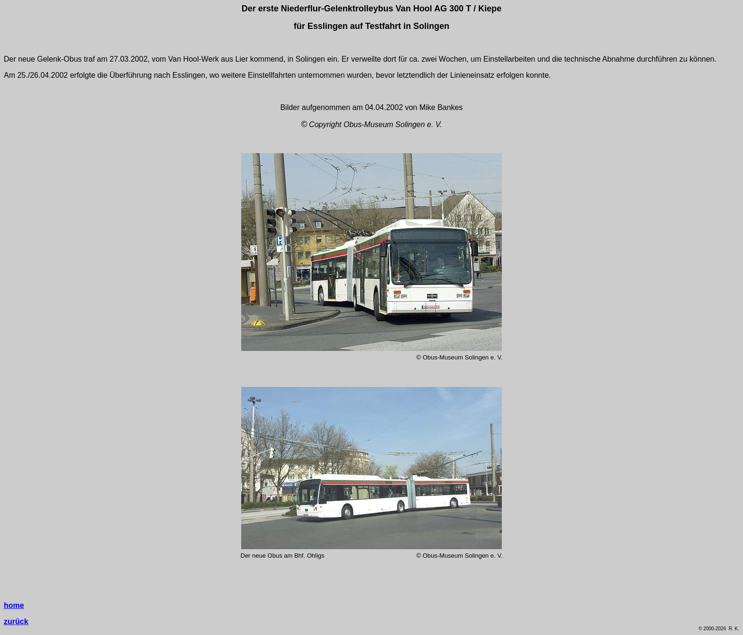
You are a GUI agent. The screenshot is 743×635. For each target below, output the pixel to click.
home (14, 605)
